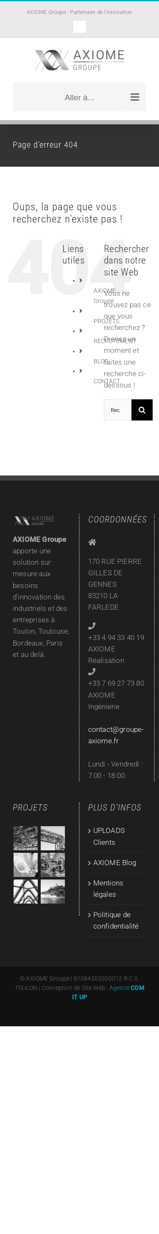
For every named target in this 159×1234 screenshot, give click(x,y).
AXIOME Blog (115, 862)
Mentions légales (108, 889)
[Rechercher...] (117, 409)
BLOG (101, 361)
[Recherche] (142, 409)
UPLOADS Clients (109, 836)
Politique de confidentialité (116, 920)
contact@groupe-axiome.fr (116, 735)
